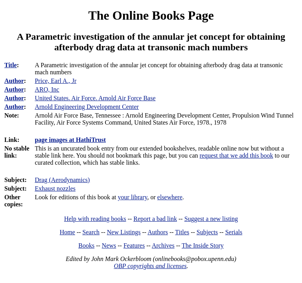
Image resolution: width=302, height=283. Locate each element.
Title (10, 65)
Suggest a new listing (211, 218)
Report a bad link (155, 218)
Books (86, 245)
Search (91, 232)
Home (67, 232)
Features (134, 245)
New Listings (124, 232)
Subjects (207, 232)
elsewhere (169, 197)
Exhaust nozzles (55, 188)
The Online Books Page (151, 15)
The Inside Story (203, 245)
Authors (157, 232)
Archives (163, 245)
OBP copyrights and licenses (150, 266)
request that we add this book (236, 155)
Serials (234, 232)
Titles (182, 232)
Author (14, 80)
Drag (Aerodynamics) (62, 179)
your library (132, 197)
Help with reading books (95, 218)
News (109, 245)
